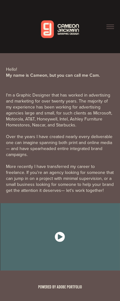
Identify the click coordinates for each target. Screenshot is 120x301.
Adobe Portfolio (69, 287)
